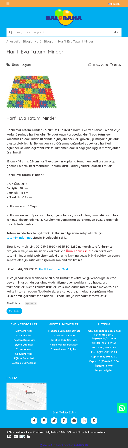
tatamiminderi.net (19, 238)
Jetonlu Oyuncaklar (24, 362)
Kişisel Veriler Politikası (64, 344)
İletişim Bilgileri (104, 370)
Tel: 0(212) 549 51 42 (104, 347)
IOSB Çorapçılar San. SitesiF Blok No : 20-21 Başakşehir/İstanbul (104, 334)
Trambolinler (24, 349)
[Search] (64, 32)
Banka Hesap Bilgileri (64, 349)
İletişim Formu (104, 365)
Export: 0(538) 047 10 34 (104, 361)
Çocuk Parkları (24, 353)
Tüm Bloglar (14, 311)
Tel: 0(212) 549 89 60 (104, 343)
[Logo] (64, 17)
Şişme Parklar (24, 330)
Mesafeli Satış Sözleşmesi (64, 330)
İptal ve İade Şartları (64, 340)
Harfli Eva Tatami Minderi (55, 269)
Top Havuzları (24, 335)
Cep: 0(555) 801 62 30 (104, 356)
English (114, 3)
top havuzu (31, 303)
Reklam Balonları (24, 340)
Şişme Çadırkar (24, 344)
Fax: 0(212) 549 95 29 (104, 352)
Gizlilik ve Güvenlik (64, 335)
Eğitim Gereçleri (24, 358)
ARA (116, 32)
